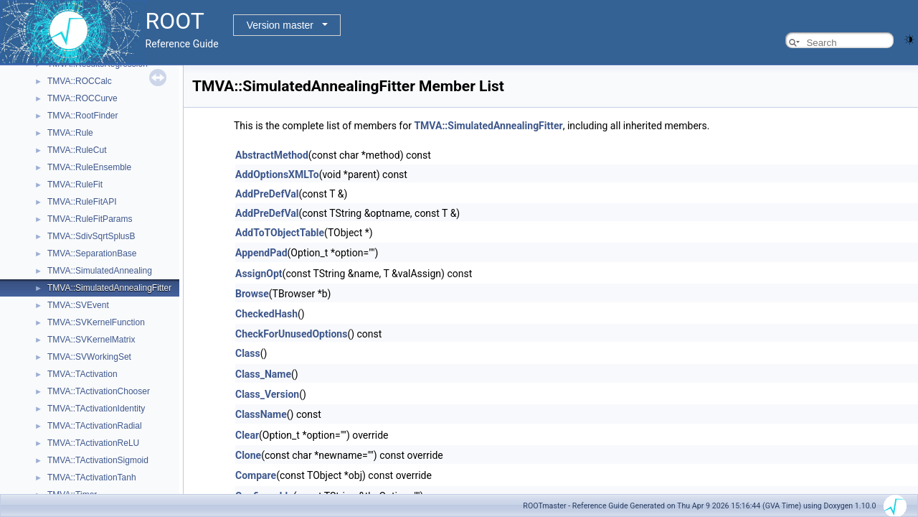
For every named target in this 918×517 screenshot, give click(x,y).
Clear (247, 435)
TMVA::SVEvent (78, 305)
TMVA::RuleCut (76, 150)
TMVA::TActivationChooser (98, 391)
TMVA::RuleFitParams (89, 219)
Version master (280, 25)
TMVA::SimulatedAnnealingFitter (109, 288)
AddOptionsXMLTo (277, 174)
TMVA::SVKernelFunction (96, 322)
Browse (252, 293)
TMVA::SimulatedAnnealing (99, 271)
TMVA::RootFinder (82, 116)
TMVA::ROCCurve (82, 98)
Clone (248, 455)
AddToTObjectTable (279, 232)
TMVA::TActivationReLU (93, 443)
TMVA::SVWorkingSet (89, 357)
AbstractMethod (271, 155)
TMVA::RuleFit (75, 185)
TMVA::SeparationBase (92, 253)
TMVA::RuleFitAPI (81, 202)
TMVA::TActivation (82, 374)
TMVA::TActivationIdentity (96, 409)
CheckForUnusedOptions (291, 334)
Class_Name (263, 374)
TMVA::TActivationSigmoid (97, 460)
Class (247, 353)
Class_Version (267, 394)
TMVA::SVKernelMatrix (91, 340)
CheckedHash (266, 314)
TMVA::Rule (70, 133)
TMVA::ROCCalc (79, 81)
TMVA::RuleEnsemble (89, 167)
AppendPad (261, 252)
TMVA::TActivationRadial (94, 426)
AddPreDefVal (266, 194)
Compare (255, 475)
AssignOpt (259, 273)
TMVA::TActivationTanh (91, 477)
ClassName (261, 414)
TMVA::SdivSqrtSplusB (91, 236)
